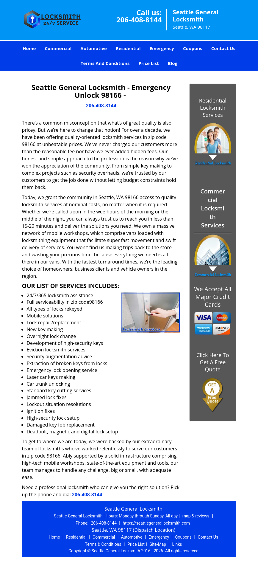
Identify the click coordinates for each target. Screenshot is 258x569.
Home (29, 48)
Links (177, 544)
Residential (128, 48)
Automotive (93, 48)
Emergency (162, 48)
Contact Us (223, 48)
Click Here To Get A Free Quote (212, 362)
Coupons (192, 48)
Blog (172, 63)
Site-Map (158, 544)
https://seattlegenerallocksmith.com (156, 523)
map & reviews (196, 516)
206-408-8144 (139, 19)
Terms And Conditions (105, 63)
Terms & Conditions (103, 544)
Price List (148, 63)
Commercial (58, 48)
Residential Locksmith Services (212, 107)
